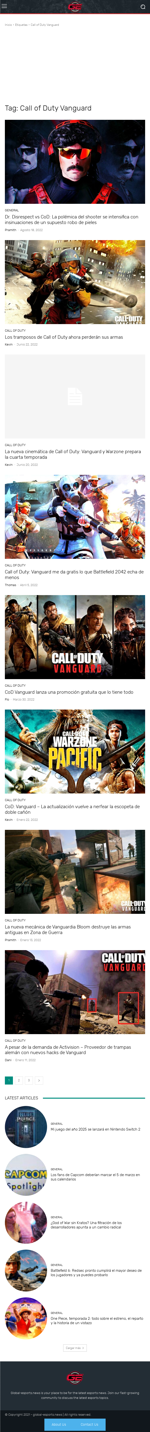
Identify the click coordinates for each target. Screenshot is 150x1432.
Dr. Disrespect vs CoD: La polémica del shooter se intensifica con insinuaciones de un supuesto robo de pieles (71, 219)
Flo (7, 699)
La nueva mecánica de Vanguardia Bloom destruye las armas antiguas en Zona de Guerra (68, 929)
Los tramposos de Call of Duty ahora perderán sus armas (64, 337)
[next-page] (39, 1080)
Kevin (9, 344)
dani (8, 1060)
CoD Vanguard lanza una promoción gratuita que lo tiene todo (69, 692)
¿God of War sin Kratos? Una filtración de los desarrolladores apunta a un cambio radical (86, 1225)
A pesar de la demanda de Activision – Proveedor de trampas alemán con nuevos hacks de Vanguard (68, 1050)
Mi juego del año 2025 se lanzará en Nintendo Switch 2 (95, 1129)
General (12, 210)
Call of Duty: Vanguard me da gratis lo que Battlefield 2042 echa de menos (74, 574)
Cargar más (75, 1348)
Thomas (10, 585)
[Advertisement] (75, 66)
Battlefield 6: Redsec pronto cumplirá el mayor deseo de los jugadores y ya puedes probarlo (96, 1272)
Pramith (10, 230)
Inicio (8, 25)
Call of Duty (15, 330)
